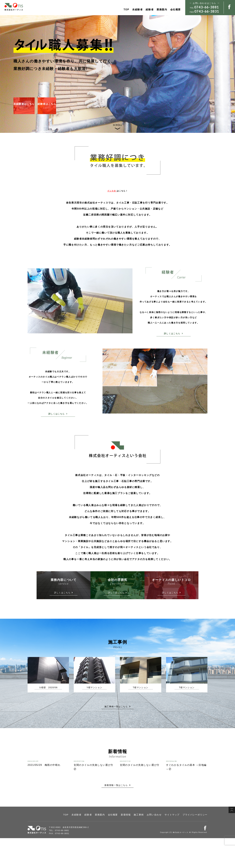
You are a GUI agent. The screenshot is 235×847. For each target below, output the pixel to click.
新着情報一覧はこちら (117, 794)
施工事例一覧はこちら (117, 715)
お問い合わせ (163, 824)
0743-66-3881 (206, 7)
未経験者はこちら (30, 105)
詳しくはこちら (173, 333)
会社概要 (175, 9)
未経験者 (137, 9)
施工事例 (149, 824)
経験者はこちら (64, 105)
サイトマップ (178, 824)
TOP (126, 9)
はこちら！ (117, 190)
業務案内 (162, 9)
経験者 (150, 9)
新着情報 (138, 824)
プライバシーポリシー (197, 824)
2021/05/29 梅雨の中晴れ (44, 774)
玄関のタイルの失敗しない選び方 (139, 774)
